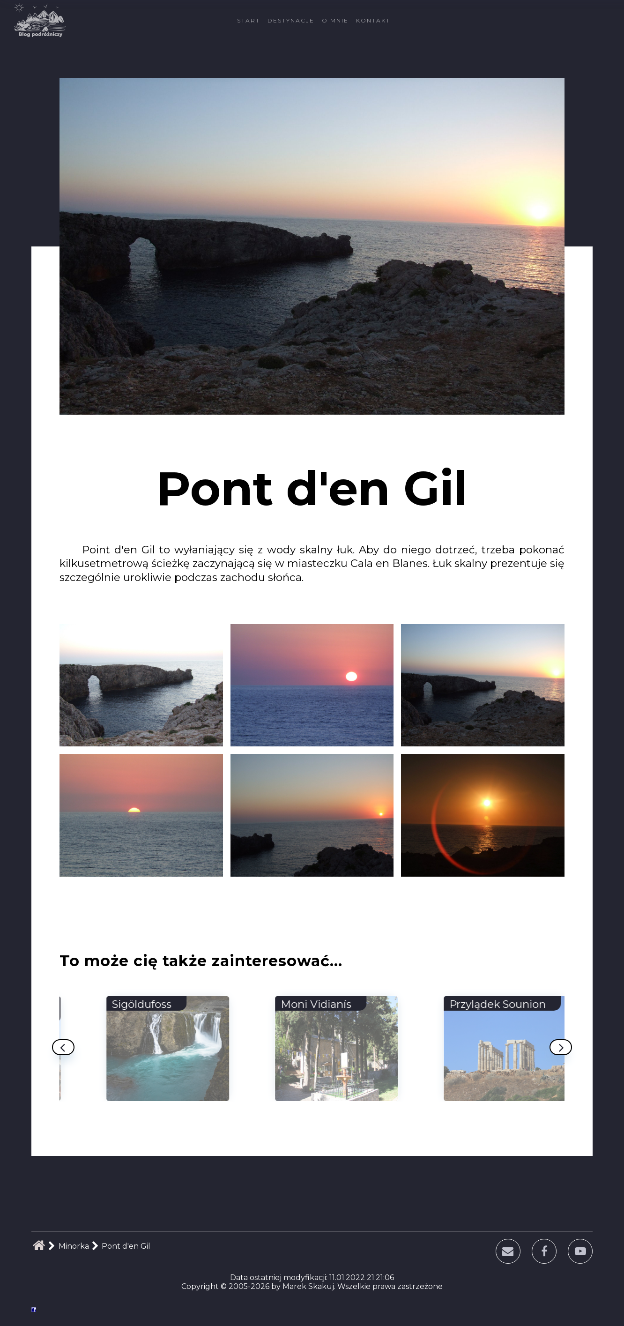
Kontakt (373, 20)
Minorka (74, 1246)
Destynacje (290, 20)
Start (248, 20)
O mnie (335, 20)
